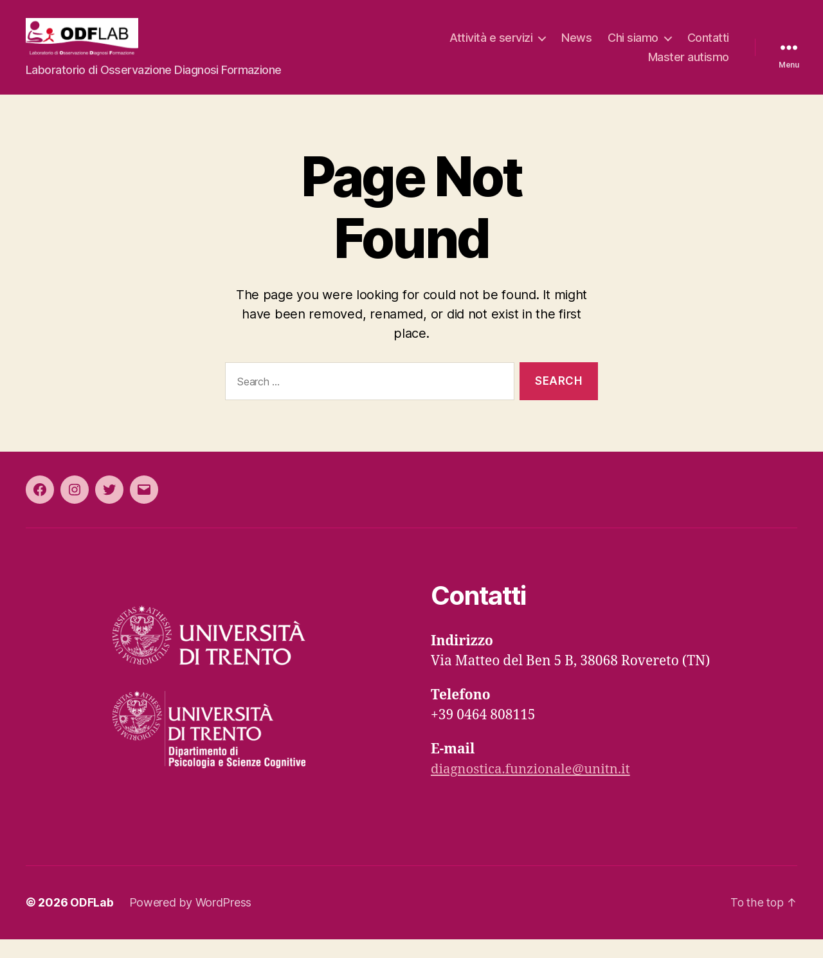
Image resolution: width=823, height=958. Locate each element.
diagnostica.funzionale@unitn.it (534, 788)
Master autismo (688, 66)
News (576, 47)
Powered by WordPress (190, 921)
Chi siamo (633, 47)
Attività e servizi (490, 47)
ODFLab (91, 921)
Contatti (708, 47)
